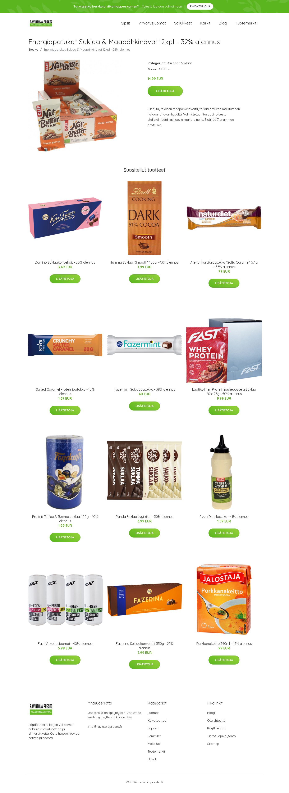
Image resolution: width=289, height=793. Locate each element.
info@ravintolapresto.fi (105, 730)
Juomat (153, 716)
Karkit (205, 25)
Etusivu (33, 53)
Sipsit (125, 25)
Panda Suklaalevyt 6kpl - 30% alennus (144, 520)
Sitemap (213, 747)
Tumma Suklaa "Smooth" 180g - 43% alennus (144, 266)
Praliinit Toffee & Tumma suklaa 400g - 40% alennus (65, 522)
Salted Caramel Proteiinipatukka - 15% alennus (65, 395)
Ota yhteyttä (216, 724)
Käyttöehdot (216, 732)
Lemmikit (154, 740)
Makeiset (173, 67)
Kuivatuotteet (157, 724)
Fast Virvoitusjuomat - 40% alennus (65, 647)
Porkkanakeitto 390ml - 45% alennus (224, 647)
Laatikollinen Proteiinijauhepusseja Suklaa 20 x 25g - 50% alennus (224, 395)
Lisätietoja (165, 95)
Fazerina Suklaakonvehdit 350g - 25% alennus (144, 649)
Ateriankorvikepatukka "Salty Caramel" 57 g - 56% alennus (224, 268)
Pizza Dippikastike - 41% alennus (224, 520)
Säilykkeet (183, 25)
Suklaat (186, 67)
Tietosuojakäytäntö (221, 740)
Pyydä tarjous (200, 6)
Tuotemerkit (246, 25)
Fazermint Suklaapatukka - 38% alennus (144, 393)
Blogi (223, 25)
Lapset (153, 732)
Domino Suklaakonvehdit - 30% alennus (65, 266)
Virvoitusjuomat (152, 25)
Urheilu (152, 763)
